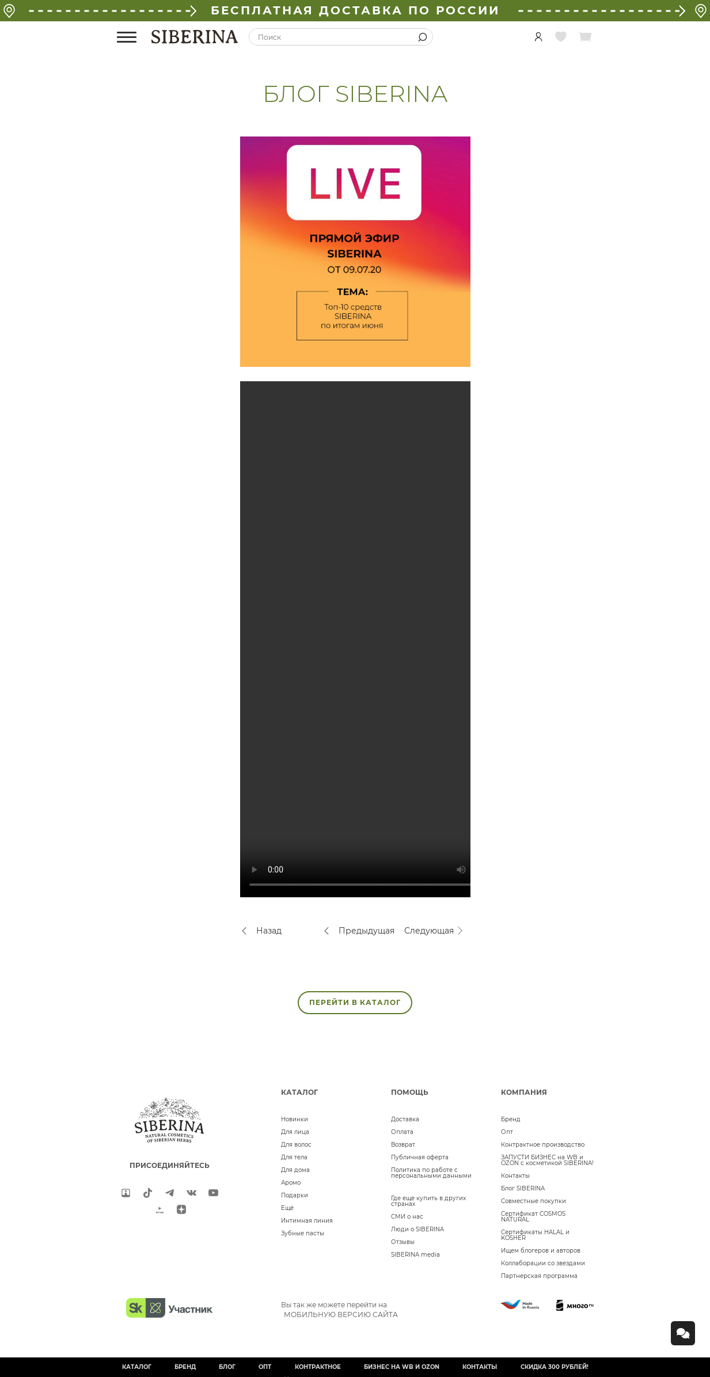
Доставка (405, 1119)
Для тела (294, 1157)
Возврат (403, 1144)
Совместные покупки (533, 1201)
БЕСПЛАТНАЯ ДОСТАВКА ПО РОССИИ (355, 10)
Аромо (291, 1182)
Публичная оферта (420, 1157)
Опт (507, 1132)
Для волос (296, 1144)
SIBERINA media (415, 1254)
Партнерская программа (539, 1276)
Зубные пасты (302, 1233)
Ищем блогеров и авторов (540, 1250)
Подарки (294, 1195)
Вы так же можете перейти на (339, 1309)
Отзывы (403, 1242)
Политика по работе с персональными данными (431, 1172)
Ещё (287, 1208)
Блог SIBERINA (523, 1188)
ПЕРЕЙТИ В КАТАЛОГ (355, 1002)
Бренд (511, 1119)
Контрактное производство (542, 1144)
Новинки (294, 1119)
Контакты (515, 1175)
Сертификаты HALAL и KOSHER (535, 1235)
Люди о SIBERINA (417, 1229)
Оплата (402, 1132)
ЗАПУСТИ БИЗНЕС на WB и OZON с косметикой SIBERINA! (547, 1160)
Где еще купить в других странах (428, 1201)
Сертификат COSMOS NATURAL (533, 1216)
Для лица (295, 1132)
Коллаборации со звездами (543, 1263)
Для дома (295, 1170)
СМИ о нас (407, 1216)
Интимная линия (307, 1220)
